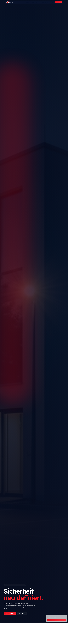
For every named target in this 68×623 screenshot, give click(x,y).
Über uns (32, 2)
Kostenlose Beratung (10, 613)
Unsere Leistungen (22, 613)
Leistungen (28, 2)
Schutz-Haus (38, 2)
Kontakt (52, 2)
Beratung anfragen (58, 2)
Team (48, 2)
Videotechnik (44, 2)
